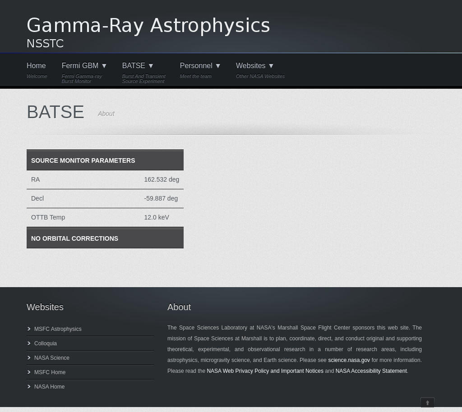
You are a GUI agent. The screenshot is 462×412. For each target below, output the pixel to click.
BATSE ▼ (144, 73)
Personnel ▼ (201, 70)
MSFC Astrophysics (58, 329)
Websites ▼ (260, 70)
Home (37, 70)
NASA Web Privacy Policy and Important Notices (265, 371)
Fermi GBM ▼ (85, 73)
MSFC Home (49, 372)
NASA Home (49, 387)
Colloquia (45, 343)
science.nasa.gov (349, 360)
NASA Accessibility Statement (371, 371)
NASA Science (51, 358)
